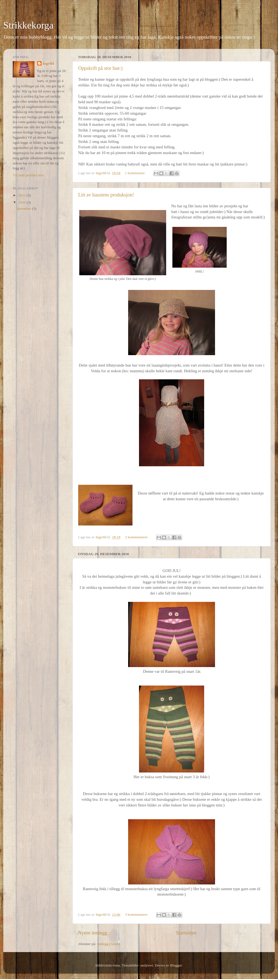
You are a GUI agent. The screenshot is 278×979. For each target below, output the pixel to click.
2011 (22, 195)
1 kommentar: (135, 173)
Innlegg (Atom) (108, 944)
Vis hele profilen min (28, 175)
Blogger (176, 965)
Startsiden (186, 933)
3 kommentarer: (137, 914)
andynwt (146, 965)
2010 (22, 202)
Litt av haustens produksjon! (106, 195)
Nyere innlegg (92, 933)
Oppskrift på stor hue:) (100, 68)
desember (24, 209)
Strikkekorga (28, 25)
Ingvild (48, 63)
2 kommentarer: (137, 537)
